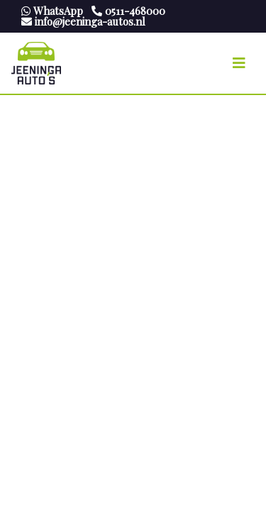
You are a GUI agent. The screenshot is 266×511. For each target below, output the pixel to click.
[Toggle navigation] (239, 63)
